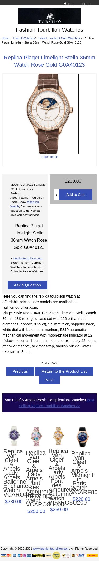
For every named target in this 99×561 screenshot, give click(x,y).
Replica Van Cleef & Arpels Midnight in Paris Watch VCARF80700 (79, 472)
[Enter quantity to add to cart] (56, 194)
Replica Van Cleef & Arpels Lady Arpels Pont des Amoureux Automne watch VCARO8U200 (57, 477)
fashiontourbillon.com (28, 258)
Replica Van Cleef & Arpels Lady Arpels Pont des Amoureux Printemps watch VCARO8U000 (34, 479)
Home (68, 4)
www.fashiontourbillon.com (51, 548)
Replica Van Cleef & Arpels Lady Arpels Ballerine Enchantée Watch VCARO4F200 (11, 473)
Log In (85, 4)
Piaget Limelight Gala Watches (59, 38)
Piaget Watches (24, 38)
